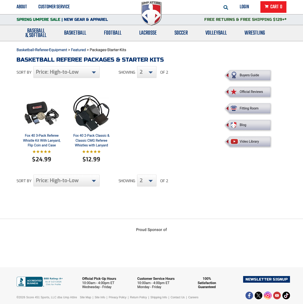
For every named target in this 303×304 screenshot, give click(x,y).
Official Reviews (251, 92)
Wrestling (255, 34)
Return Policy (138, 297)
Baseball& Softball (35, 33)
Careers (193, 297)
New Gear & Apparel (86, 20)
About (22, 7)
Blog (243, 125)
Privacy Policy (117, 297)
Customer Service (54, 7)
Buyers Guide (249, 75)
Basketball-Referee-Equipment (42, 50)
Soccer (181, 34)
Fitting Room (249, 108)
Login (244, 7)
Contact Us (178, 297)
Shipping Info (159, 297)
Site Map (85, 297)
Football (112, 34)
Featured (78, 50)
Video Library (249, 141)
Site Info (100, 297)
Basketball (75, 34)
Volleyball (216, 34)
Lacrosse (148, 34)
